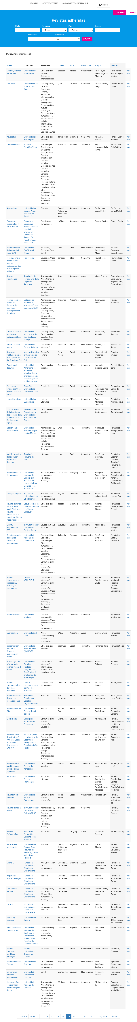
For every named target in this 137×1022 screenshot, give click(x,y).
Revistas (34, 3)
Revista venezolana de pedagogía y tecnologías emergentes (13, 582)
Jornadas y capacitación (75, 3)
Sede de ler (11, 776)
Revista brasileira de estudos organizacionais (14, 698)
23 (85, 1016)
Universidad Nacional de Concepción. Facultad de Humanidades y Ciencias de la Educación (30, 480)
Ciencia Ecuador (13, 144)
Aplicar (87, 39)
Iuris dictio (11, 84)
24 (91, 1016)
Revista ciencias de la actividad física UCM (13, 250)
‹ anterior (34, 1016)
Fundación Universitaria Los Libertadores (31, 496)
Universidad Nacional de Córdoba (29, 985)
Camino (10, 904)
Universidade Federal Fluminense (29, 779)
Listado (121, 13)
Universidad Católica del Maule (29, 250)
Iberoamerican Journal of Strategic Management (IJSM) (13, 651)
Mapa (133, 13)
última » (115, 1016)
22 (80, 1016)
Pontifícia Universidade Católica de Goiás (31, 389)
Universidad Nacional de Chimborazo (29, 538)
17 (52, 1016)
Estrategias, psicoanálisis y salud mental (13, 224)
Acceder (103, 5)
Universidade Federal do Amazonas (29, 766)
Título (17, 26)
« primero (23, 1016)
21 (74, 1016)
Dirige (98, 66)
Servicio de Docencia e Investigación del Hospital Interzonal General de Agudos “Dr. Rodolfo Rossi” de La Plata (31, 232)
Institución (32, 35)
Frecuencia (59, 35)
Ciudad (98, 26)
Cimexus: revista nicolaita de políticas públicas (14, 334)
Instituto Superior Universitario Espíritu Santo (31, 527)
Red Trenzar (29, 258)
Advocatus (11, 137)
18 (58, 1016)
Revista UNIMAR (13, 615)
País (70, 26)
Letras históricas (14, 399)
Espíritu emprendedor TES (12, 527)
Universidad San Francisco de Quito (31, 86)
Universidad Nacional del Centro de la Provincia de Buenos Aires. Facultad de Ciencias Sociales (31, 936)
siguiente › (104, 1016)
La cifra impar (12, 633)
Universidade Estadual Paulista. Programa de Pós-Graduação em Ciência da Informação (30, 670)
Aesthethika (12, 208)
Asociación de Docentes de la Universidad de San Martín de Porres (30, 414)
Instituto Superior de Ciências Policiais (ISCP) (31, 810)
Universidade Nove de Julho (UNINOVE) (30, 648)
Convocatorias (50, 3)
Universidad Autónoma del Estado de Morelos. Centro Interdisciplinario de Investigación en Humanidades (31, 373)
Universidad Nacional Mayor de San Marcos (30, 430)
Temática (46, 26)
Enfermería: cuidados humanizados (12, 974)
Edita (114, 66)
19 (63, 1016)
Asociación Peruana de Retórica (29, 457)
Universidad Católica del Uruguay (29, 974)
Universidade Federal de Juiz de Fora (30, 711)
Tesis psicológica (14, 493)
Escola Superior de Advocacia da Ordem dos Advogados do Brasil (31, 739)
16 (47, 1016)
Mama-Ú (10, 863)
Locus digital (12, 719)
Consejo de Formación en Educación (29, 721)
